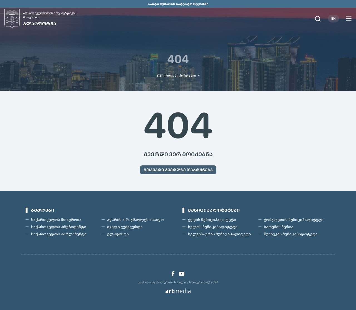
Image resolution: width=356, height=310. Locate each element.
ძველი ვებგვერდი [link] (125, 227)
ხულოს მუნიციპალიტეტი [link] (213, 227)
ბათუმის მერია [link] (278, 227)
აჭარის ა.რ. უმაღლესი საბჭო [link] (135, 219)
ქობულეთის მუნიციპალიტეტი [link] (293, 219)
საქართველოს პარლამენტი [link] (58, 234)
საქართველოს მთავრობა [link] (56, 219)
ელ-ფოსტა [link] (118, 234)
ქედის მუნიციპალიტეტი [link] (212, 219)
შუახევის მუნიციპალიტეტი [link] (291, 234)
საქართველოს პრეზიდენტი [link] (58, 227)
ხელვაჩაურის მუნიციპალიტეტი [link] (219, 234)
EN (333, 19)
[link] (42, 18)
